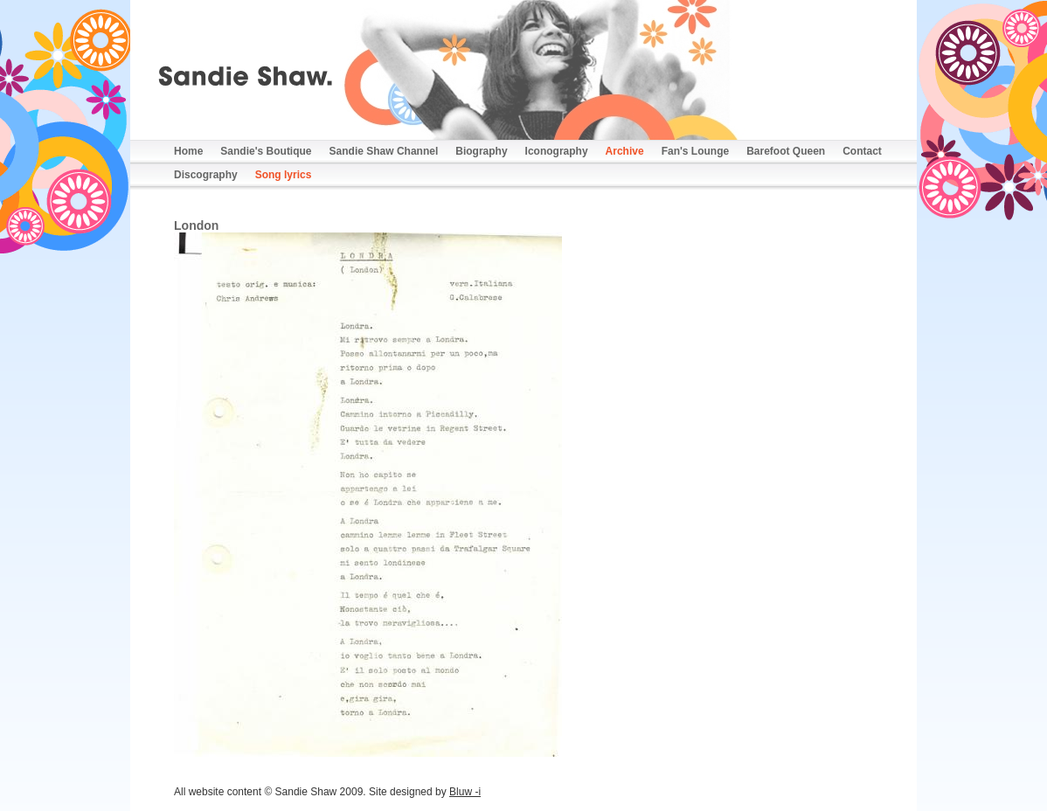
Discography (206, 175)
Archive (625, 151)
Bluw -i (465, 792)
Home (188, 151)
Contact (862, 151)
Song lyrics (283, 175)
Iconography (556, 151)
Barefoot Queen (785, 151)
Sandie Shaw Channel (384, 151)
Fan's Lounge (696, 151)
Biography (481, 151)
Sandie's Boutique (265, 151)
